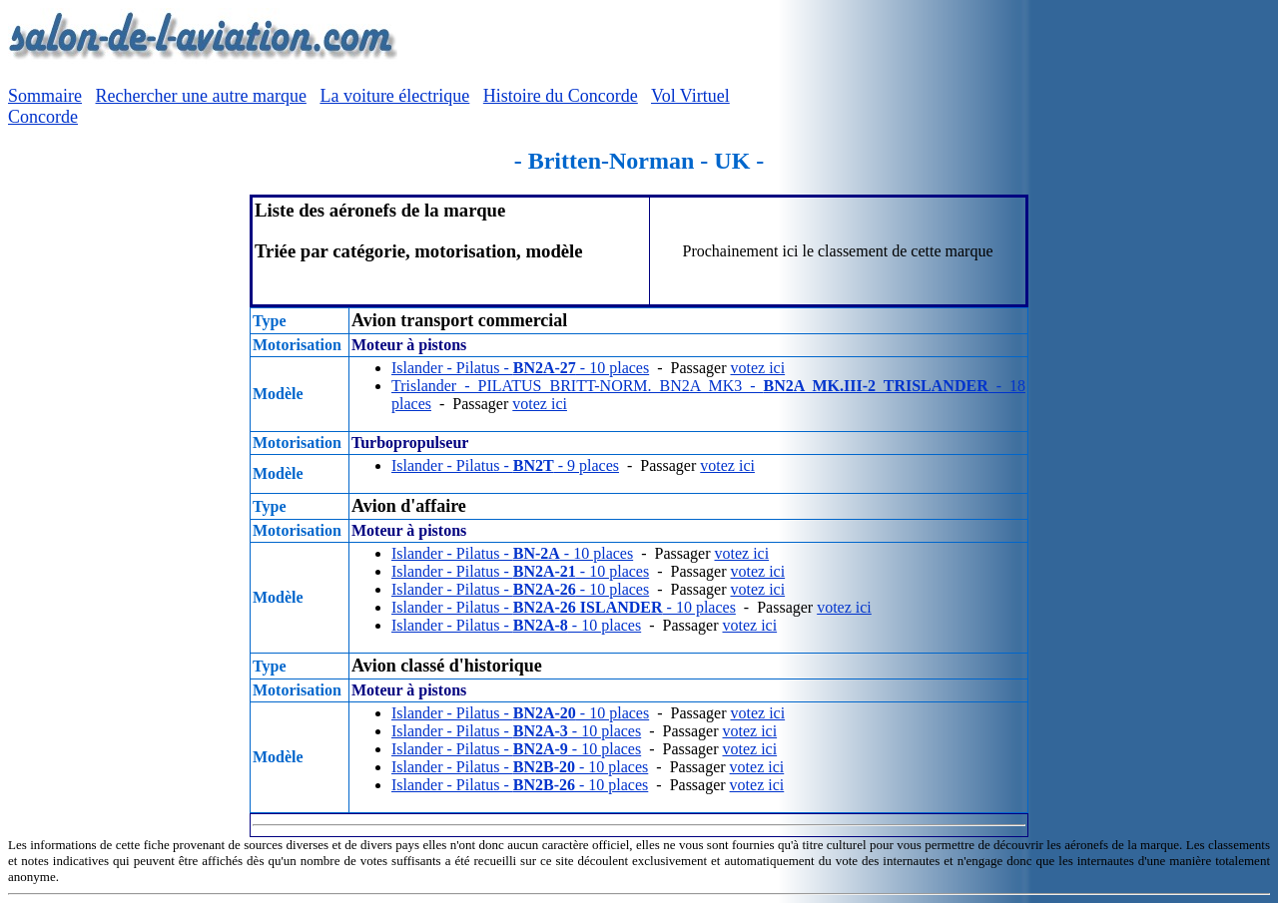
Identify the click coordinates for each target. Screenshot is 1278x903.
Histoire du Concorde (560, 96)
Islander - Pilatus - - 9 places (505, 465)
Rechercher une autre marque (201, 96)
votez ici (757, 367)
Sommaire (45, 96)
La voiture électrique (394, 96)
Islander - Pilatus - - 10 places (520, 367)
